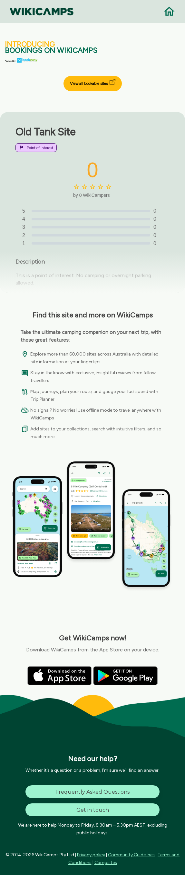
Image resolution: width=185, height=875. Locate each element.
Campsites (105, 862)
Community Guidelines (131, 855)
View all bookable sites (92, 82)
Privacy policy (91, 855)
